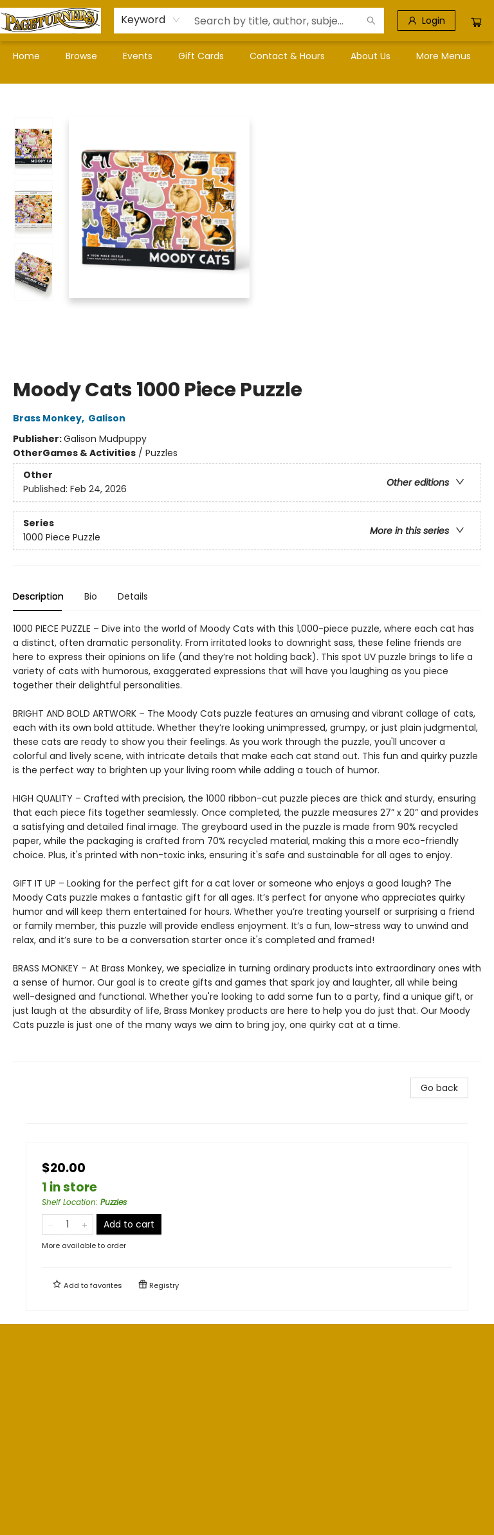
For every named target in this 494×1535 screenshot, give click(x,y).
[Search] (371, 20)
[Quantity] (68, 1224)
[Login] (426, 20)
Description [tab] (38, 596)
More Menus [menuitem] (443, 56)
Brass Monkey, (50, 418)
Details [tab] (133, 596)
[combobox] (151, 20)
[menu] (247, 56)
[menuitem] (26, 56)
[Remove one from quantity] (50, 1224)
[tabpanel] (247, 841)
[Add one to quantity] (85, 1224)
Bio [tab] (90, 596)
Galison (108, 418)
